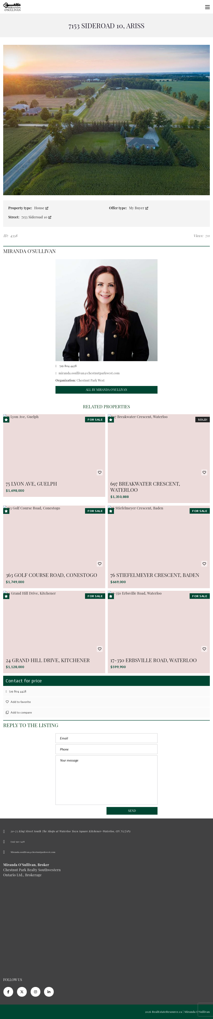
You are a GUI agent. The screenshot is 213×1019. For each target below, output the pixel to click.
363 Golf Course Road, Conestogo (51, 574)
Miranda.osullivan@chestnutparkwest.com (33, 852)
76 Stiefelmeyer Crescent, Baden (154, 574)
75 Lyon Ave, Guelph (31, 483)
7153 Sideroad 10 (36, 217)
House (41, 208)
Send (132, 811)
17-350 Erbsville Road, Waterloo (153, 660)
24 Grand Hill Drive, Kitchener (48, 660)
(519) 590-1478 (18, 841)
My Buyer (138, 208)
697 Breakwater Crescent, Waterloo (145, 486)
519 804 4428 (16, 691)
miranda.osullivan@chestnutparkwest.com (87, 373)
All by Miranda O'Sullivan (106, 390)
